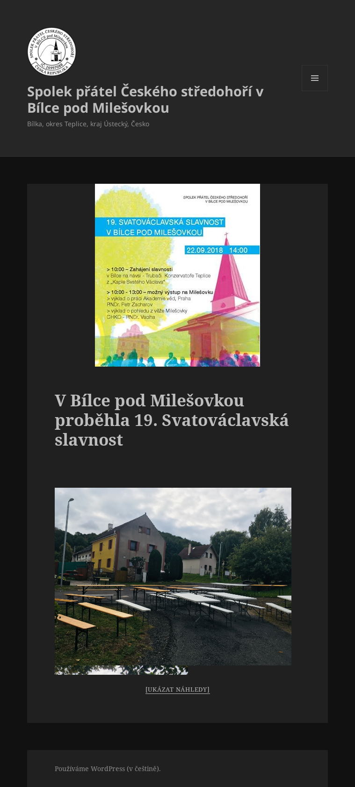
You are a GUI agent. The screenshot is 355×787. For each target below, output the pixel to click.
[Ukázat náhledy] (177, 689)
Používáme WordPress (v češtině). (108, 768)
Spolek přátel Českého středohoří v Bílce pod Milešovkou (145, 99)
